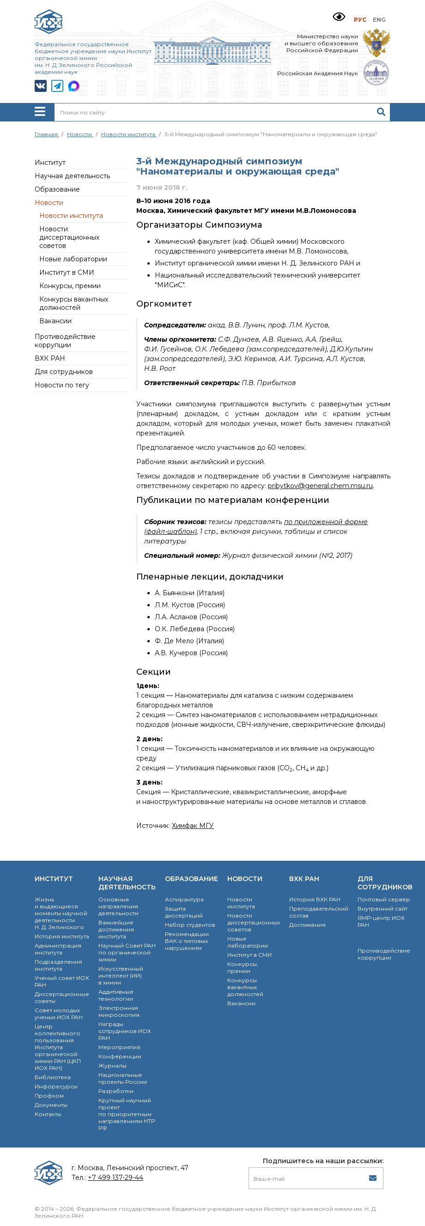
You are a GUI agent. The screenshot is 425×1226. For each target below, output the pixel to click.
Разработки (116, 1090)
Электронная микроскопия (119, 1011)
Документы (51, 1104)
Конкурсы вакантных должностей (73, 303)
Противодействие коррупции (65, 340)
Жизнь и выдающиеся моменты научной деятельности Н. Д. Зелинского (61, 913)
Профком (49, 1095)
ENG (379, 19)
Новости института (71, 215)
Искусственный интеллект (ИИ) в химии (120, 975)
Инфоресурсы (56, 1086)
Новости (49, 203)
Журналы (112, 1065)
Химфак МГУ (193, 825)
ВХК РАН (50, 358)
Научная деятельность (72, 176)
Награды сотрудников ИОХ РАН (124, 1031)
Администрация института (58, 949)
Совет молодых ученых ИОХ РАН (59, 1014)
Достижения (307, 924)
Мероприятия (119, 1047)
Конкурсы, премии (70, 286)
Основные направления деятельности (118, 906)
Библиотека (53, 1077)
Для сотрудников (64, 372)
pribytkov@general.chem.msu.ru (320, 486)
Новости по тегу (62, 385)
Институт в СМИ (66, 272)
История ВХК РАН (314, 899)
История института (62, 936)
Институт (50, 162)
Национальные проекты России (122, 1078)
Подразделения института (58, 965)
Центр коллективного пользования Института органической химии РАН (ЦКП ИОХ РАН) (58, 1047)
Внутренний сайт (382, 908)
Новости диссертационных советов (69, 237)
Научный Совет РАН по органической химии (127, 952)
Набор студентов (190, 924)
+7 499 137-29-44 (115, 1177)
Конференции (119, 1056)
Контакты (48, 1114)
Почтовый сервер (384, 899)
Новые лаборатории (73, 259)
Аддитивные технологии (116, 995)
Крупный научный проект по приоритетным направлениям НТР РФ (126, 1114)
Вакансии (55, 321)
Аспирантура (184, 899)
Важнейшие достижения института (116, 929)
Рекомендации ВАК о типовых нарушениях (187, 940)
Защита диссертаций (184, 912)
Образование (57, 189)
